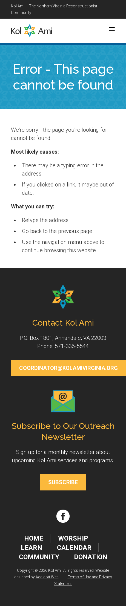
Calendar (74, 548)
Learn (31, 548)
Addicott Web (47, 577)
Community (39, 557)
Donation (90, 557)
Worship (73, 538)
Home (33, 538)
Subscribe (63, 482)
